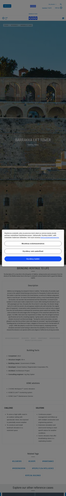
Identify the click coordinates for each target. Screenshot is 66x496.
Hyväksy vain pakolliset (33, 251)
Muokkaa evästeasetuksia (33, 244)
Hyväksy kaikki (33, 259)
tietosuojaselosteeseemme (50, 237)
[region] (33, 248)
